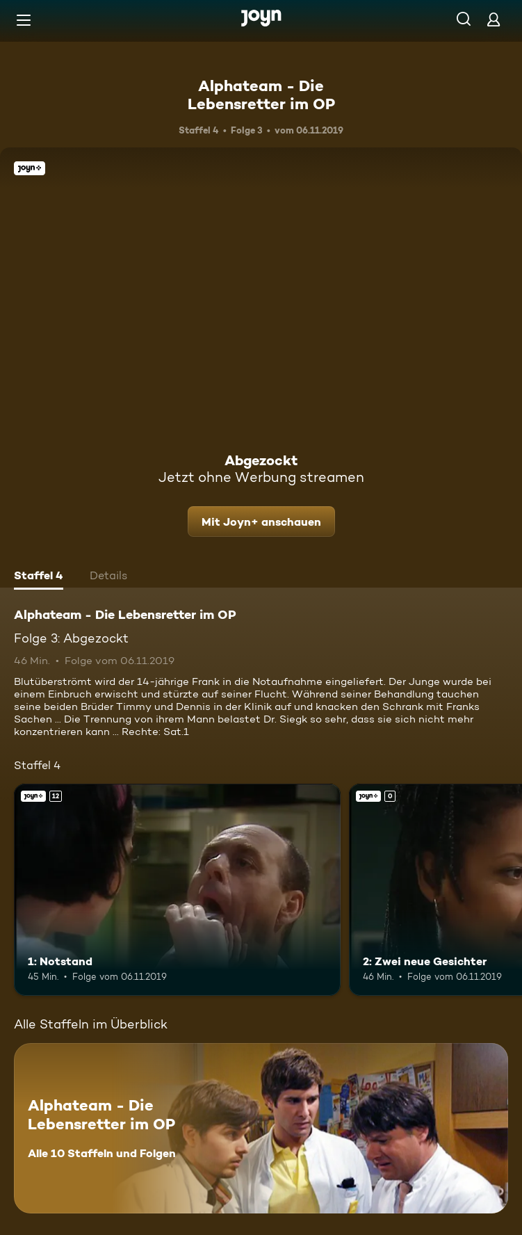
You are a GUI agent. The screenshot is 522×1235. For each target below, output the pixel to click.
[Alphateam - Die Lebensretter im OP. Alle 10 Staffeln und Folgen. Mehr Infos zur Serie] (261, 1128)
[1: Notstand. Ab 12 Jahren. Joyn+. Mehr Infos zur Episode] (177, 890)
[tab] (38, 577)
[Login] (493, 19)
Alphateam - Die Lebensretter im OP (261, 94)
